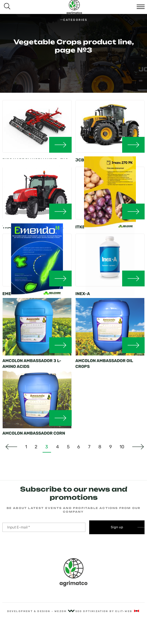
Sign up (117, 527)
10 (122, 446)
